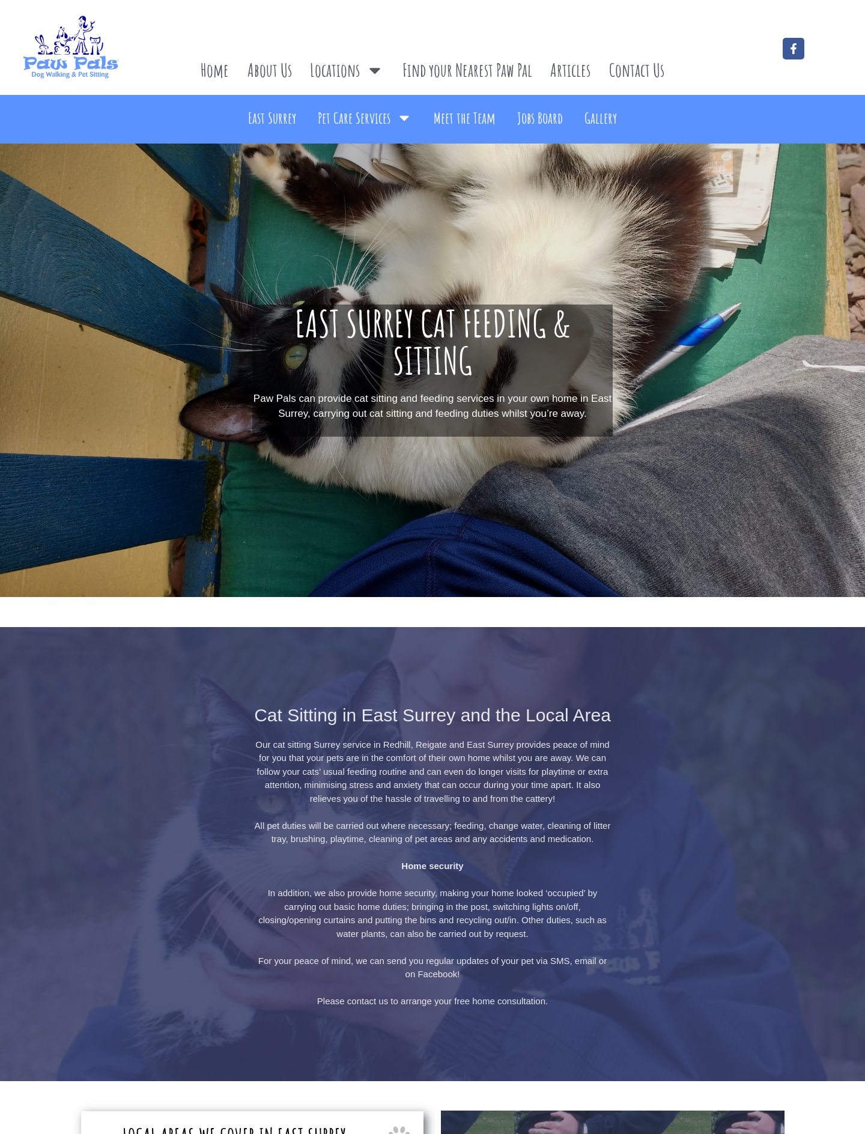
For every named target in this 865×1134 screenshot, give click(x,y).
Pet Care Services (365, 118)
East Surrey (272, 117)
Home (215, 70)
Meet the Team (465, 117)
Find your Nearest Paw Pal (467, 70)
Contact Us (636, 70)
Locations (347, 70)
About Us (269, 70)
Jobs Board (540, 117)
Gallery (600, 117)
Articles (570, 70)
